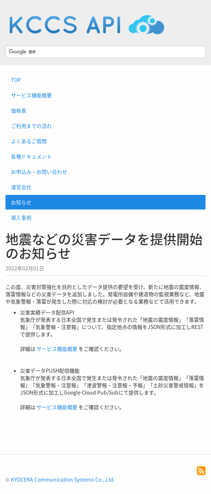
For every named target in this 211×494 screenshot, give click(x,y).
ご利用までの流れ (31, 125)
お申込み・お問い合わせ (39, 171)
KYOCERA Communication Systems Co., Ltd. (63, 479)
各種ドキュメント (31, 156)
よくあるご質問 (29, 141)
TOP (16, 79)
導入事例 (21, 217)
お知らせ (21, 202)
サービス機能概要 (31, 95)
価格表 (18, 110)
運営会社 (21, 187)
